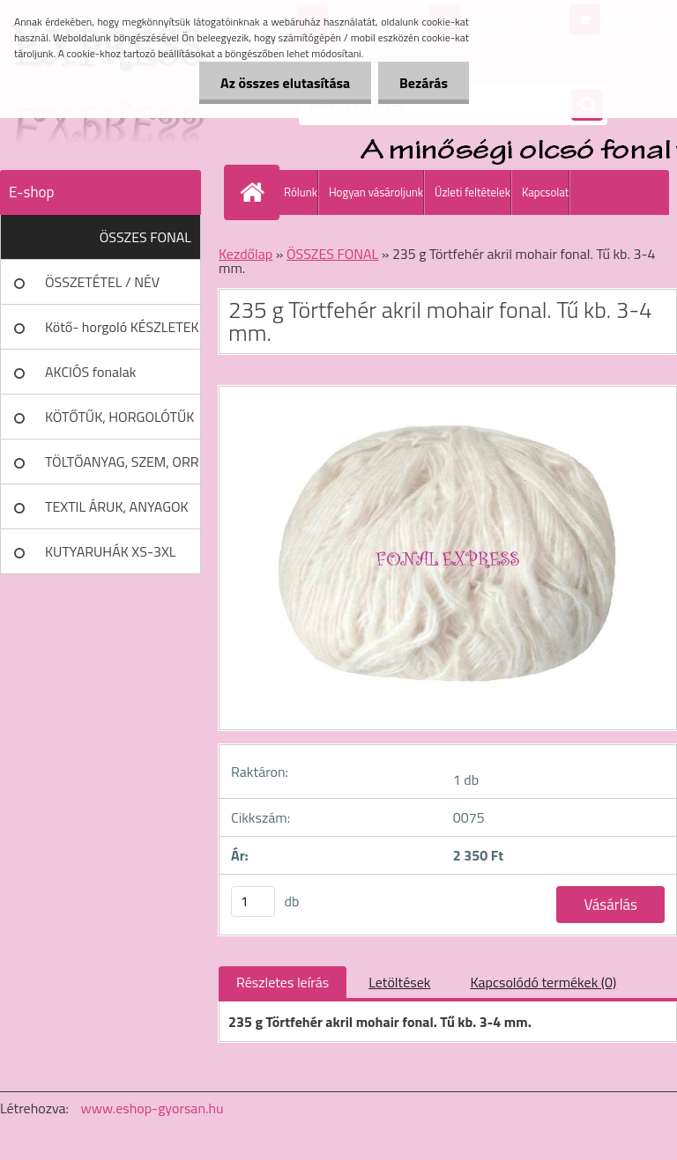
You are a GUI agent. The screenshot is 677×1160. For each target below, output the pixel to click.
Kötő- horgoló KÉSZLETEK (122, 326)
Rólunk (300, 192)
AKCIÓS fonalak (90, 371)
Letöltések (399, 982)
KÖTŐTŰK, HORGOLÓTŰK (119, 416)
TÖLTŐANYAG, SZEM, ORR (122, 461)
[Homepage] (255, 192)
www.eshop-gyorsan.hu (152, 1108)
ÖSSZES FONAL (145, 237)
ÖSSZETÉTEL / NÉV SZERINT (102, 288)
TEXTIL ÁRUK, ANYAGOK (117, 506)
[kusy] (253, 901)
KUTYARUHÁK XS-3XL (110, 551)
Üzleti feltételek (472, 192)
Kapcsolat (545, 192)
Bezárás (422, 82)
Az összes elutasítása (282, 82)
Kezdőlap (245, 253)
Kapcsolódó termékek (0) (543, 982)
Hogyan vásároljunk (376, 192)
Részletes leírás (282, 982)
